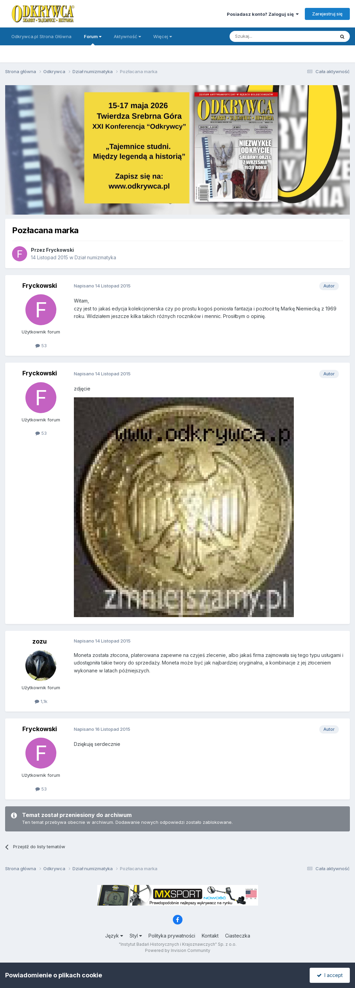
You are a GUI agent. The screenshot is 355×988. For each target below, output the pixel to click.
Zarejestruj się (327, 13)
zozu (39, 641)
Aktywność (127, 36)
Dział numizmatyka (95, 257)
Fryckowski (60, 250)
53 (41, 345)
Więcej (162, 36)
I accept (330, 975)
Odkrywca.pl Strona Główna (41, 36)
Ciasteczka (237, 936)
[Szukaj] (265, 36)
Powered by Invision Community (177, 950)
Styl (136, 936)
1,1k (41, 701)
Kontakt (210, 936)
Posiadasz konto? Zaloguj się (263, 14)
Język (114, 936)
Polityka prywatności (171, 936)
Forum (92, 39)
